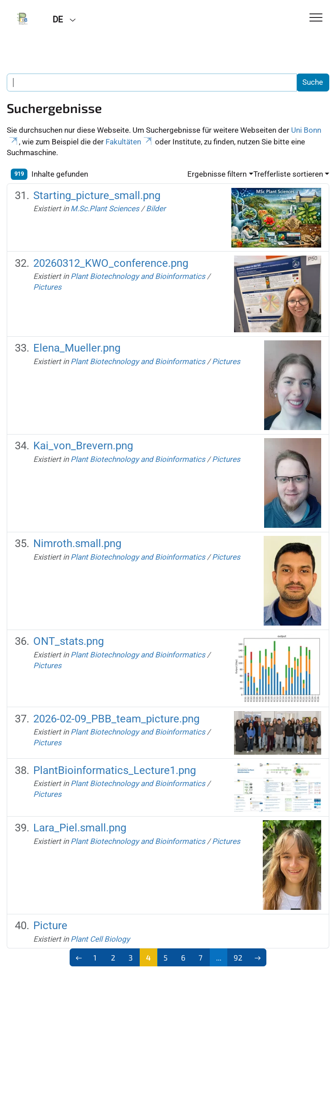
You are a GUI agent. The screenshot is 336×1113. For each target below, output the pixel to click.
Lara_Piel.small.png (79, 828)
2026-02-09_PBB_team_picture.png (116, 719)
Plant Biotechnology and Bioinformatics (138, 276)
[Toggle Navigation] (316, 18)
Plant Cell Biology (100, 939)
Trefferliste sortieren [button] (288, 174)
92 (238, 957)
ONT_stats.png (68, 641)
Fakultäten (129, 141)
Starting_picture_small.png (96, 195)
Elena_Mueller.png (76, 348)
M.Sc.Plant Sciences (105, 208)
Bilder (156, 208)
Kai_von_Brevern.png (83, 445)
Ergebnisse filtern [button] (217, 174)
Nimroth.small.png (77, 543)
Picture (50, 925)
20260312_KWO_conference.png (110, 263)
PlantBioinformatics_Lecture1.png (114, 770)
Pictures (47, 287)
